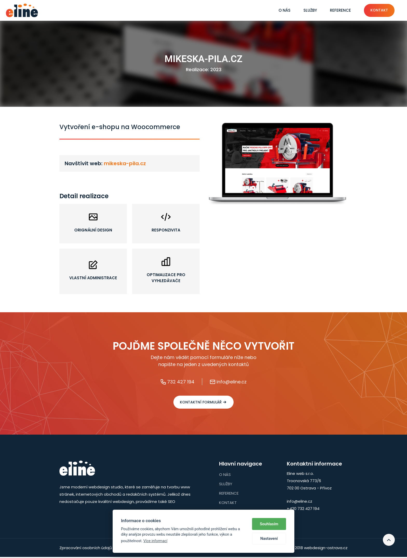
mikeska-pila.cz (125, 163)
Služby (305, 10)
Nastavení (269, 538)
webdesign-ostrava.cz (326, 549)
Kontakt (376, 10)
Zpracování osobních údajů (85, 549)
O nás (280, 10)
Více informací (155, 541)
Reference (335, 10)
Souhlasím (269, 524)
